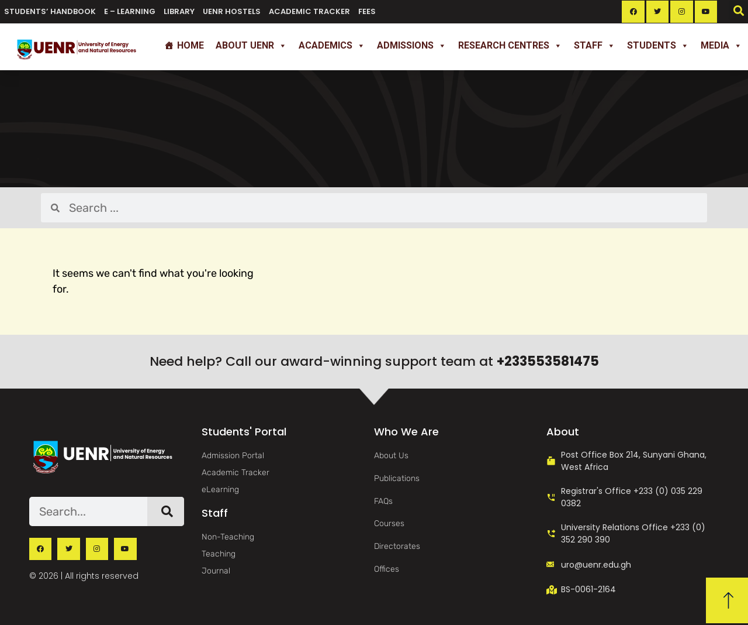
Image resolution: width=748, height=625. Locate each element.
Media (721, 45)
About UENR (251, 45)
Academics (332, 45)
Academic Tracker (309, 11)
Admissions (411, 45)
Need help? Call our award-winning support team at (374, 361)
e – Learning (129, 11)
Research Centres (510, 45)
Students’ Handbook (50, 11)
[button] (738, 10)
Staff (594, 45)
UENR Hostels (232, 11)
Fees (367, 11)
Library (179, 11)
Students (658, 45)
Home (190, 45)
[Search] (165, 511)
